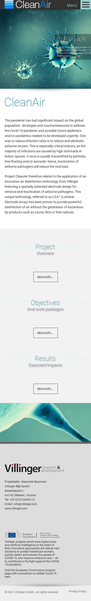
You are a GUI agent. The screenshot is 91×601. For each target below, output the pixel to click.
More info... (45, 277)
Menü (72, 5)
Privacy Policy (78, 591)
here (7, 576)
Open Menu (85, 4)
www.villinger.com (16, 508)
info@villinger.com (25, 504)
